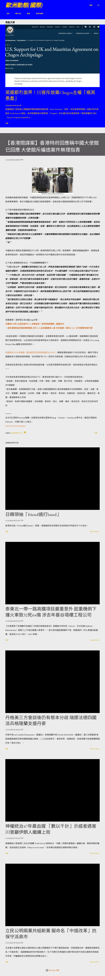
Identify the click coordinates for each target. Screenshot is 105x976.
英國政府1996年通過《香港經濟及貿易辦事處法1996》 (30, 352)
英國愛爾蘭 (14, 433)
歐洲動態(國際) (24, 5)
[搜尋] (90, 5)
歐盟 (27, 13)
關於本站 (17, 13)
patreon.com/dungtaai (15, 426)
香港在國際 (38, 13)
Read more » (95, 531)
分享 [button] (6, 123)
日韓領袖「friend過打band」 (33, 514)
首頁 (6, 13)
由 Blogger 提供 (52, 970)
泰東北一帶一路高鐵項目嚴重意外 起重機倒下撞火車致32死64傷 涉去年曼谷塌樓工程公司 (50, 612)
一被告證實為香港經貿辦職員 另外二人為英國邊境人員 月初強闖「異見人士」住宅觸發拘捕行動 (48, 328)
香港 (20, 433)
